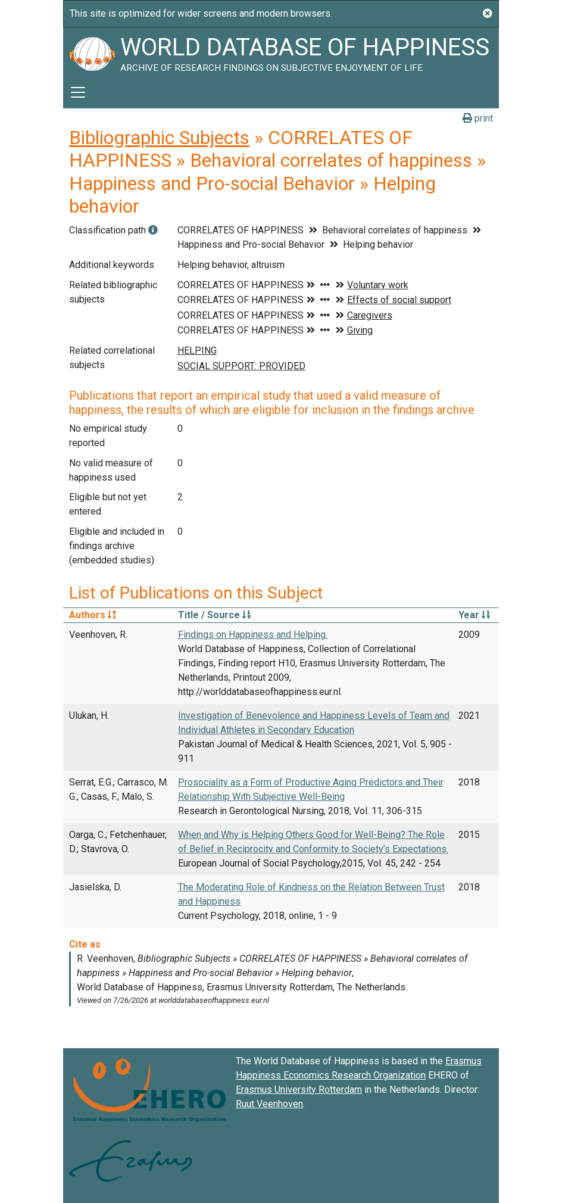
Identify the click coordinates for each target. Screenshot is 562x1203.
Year (474, 615)
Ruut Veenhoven (269, 1103)
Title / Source (214, 615)
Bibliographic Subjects (159, 137)
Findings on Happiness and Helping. (252, 634)
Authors (92, 615)
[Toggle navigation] (78, 92)
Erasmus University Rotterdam (299, 1089)
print (478, 118)
